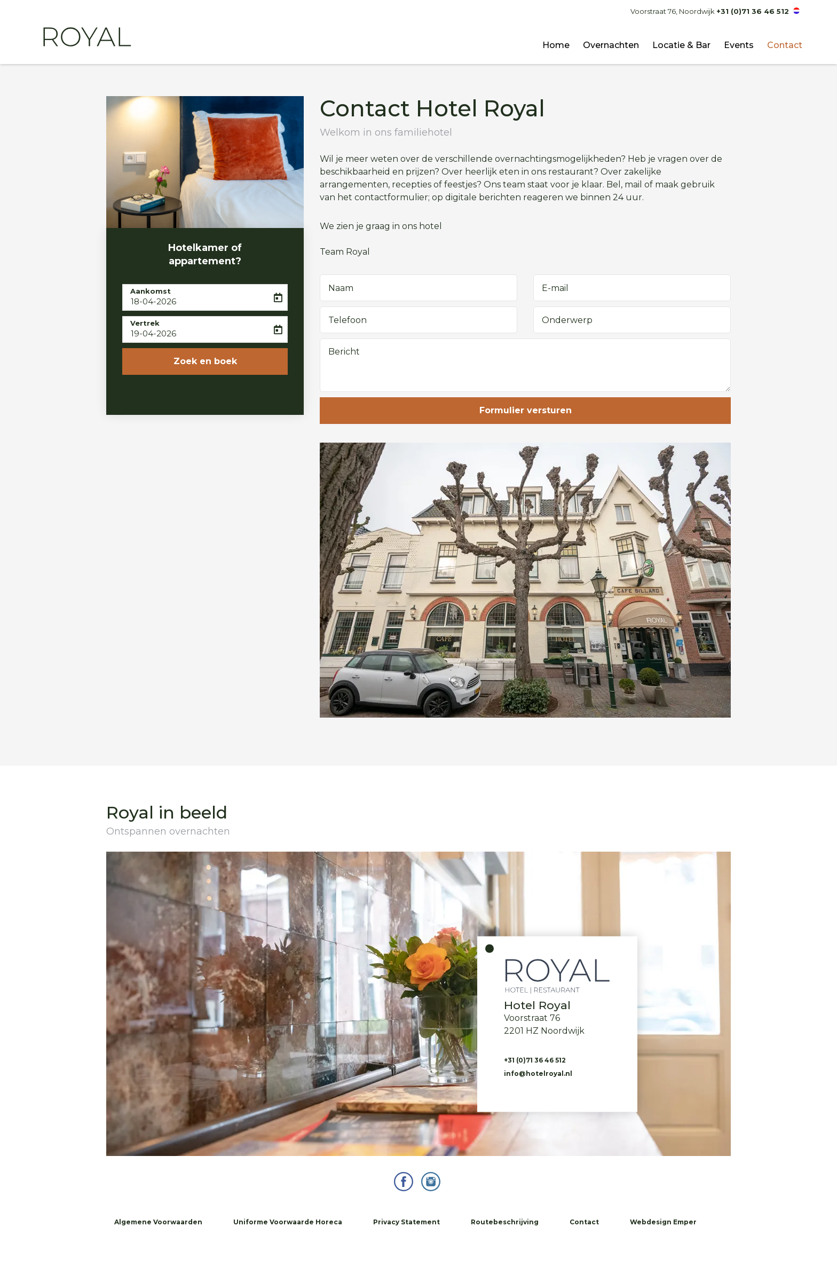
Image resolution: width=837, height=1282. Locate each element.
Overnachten (611, 45)
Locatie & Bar (681, 45)
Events (739, 45)
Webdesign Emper (663, 1222)
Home (556, 45)
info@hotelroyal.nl (538, 1073)
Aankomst (150, 291)
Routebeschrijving (505, 1222)
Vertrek (145, 323)
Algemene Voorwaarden (158, 1222)
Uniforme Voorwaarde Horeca (287, 1222)
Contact (784, 45)
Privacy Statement (406, 1222)
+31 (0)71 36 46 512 (752, 11)
